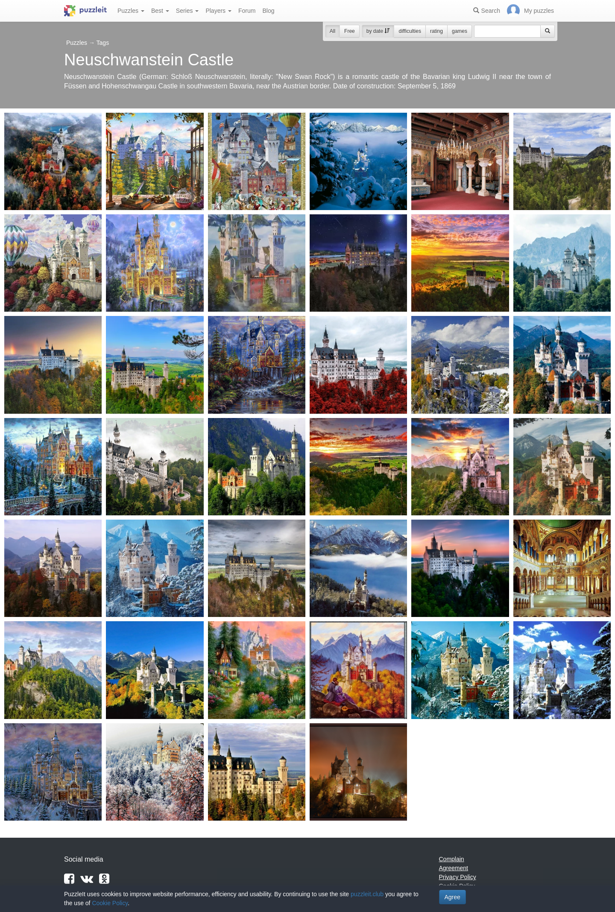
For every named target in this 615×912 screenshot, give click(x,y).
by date (378, 31)
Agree (452, 897)
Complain (451, 859)
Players (218, 10)
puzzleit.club (367, 894)
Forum (246, 10)
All (332, 31)
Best (160, 10)
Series (187, 10)
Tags (103, 42)
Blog (268, 10)
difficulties (409, 31)
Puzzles (130, 10)
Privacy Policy (457, 877)
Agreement (453, 868)
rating (436, 31)
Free (349, 31)
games (459, 31)
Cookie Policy (110, 903)
